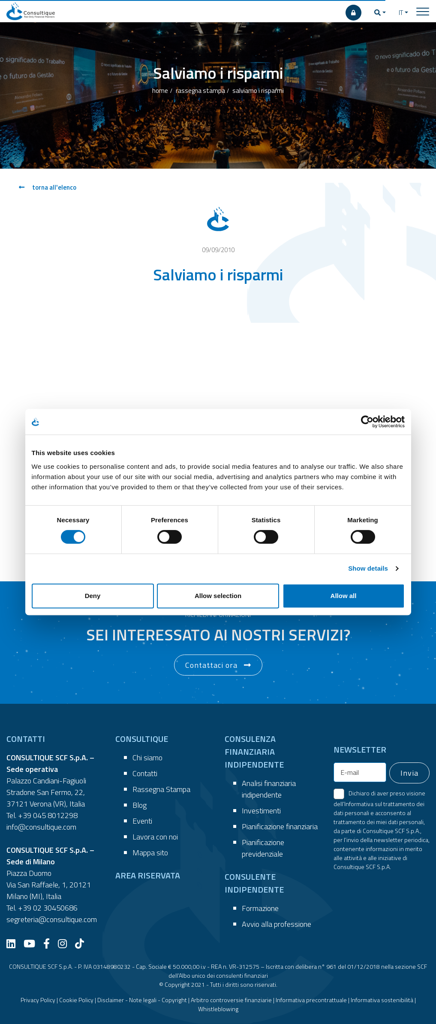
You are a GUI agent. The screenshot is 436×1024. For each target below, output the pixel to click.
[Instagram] (65, 943)
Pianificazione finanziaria (280, 826)
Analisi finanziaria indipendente (269, 789)
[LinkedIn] (14, 943)
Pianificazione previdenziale (263, 848)
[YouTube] (33, 943)
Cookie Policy (76, 999)
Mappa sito (150, 852)
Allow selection (218, 595)
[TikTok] (82, 943)
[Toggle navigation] (423, 11)
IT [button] (401, 13)
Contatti (144, 773)
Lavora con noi (155, 836)
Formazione (260, 908)
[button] (380, 13)
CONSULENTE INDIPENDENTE (254, 883)
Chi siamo (147, 757)
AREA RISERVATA (147, 875)
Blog (139, 805)
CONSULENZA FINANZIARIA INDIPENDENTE (254, 751)
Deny (93, 595)
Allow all (344, 595)
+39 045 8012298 (48, 815)
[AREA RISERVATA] (353, 13)
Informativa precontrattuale (311, 999)
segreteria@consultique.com (51, 919)
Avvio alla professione (276, 924)
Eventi (142, 821)
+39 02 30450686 (48, 908)
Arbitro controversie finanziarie (231, 999)
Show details (368, 568)
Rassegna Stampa (161, 789)
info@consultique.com (41, 827)
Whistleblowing (218, 1008)
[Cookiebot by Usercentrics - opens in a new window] (367, 421)
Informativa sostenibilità (382, 999)
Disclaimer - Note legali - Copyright (142, 999)
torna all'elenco (47, 187)
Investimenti (261, 810)
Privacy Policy (38, 999)
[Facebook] (49, 943)
